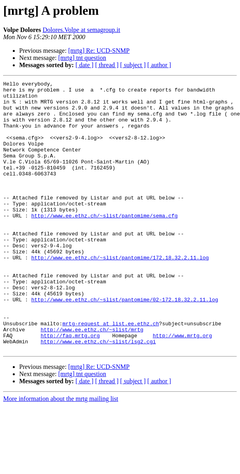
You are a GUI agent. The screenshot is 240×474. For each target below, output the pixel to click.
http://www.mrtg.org (182, 386)
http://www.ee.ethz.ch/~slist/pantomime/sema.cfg (104, 243)
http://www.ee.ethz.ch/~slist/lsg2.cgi (98, 394)
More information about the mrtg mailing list (60, 452)
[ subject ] (133, 65)
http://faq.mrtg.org (70, 386)
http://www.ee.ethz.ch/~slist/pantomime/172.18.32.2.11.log (120, 293)
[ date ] (84, 65)
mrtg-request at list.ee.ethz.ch (110, 372)
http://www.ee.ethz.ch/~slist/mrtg (92, 379)
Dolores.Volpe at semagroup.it (81, 29)
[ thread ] (107, 65)
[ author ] (159, 65)
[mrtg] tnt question (82, 57)
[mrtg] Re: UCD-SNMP (99, 50)
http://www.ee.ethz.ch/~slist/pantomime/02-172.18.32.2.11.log (124, 343)
